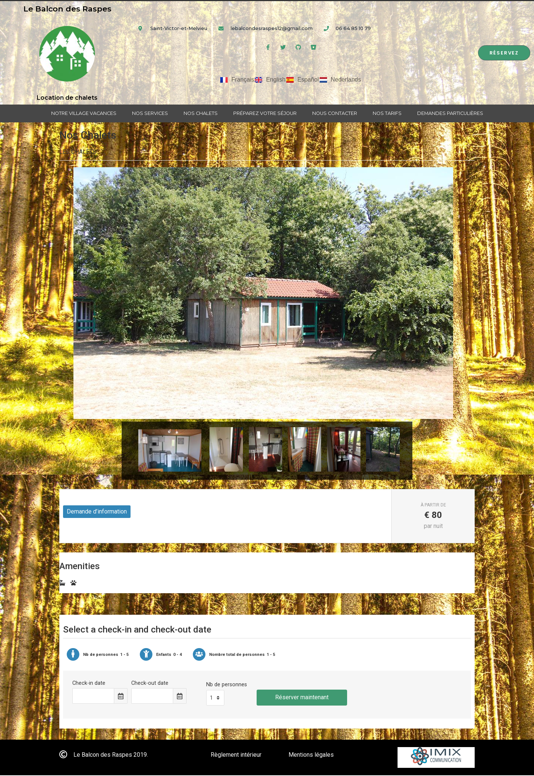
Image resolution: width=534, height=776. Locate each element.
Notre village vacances (83, 113)
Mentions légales (311, 755)
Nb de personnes (226, 685)
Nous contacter (334, 113)
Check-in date (88, 684)
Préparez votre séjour (265, 113)
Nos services (150, 113)
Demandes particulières (450, 113)
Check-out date (149, 684)
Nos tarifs (387, 113)
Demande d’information (97, 512)
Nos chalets (201, 113)
